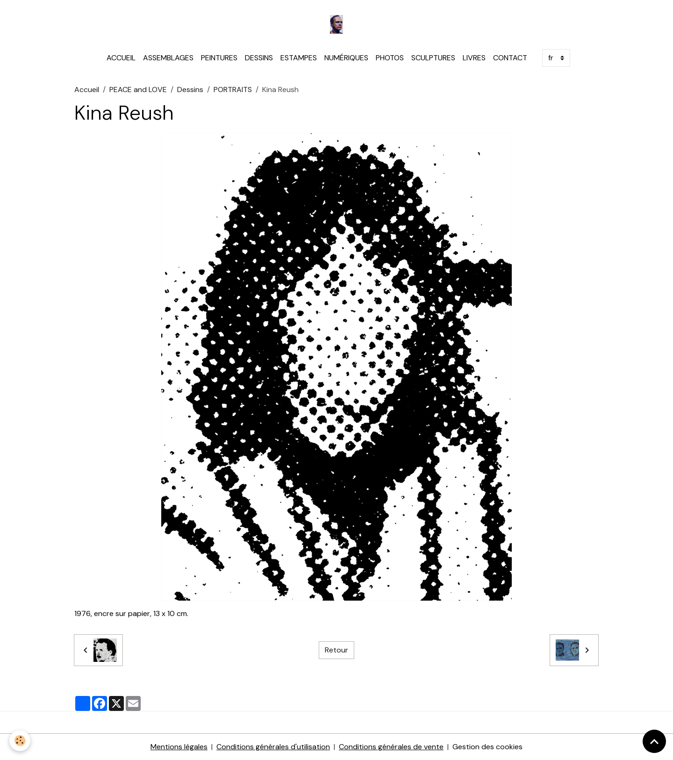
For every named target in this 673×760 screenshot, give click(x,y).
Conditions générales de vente (391, 747)
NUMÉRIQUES (346, 58)
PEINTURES (219, 58)
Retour (336, 650)
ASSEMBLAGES (168, 58)
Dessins (190, 89)
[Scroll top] (654, 741)
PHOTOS (390, 58)
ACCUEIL (121, 58)
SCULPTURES (433, 58)
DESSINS (259, 58)
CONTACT (510, 58)
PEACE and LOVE (138, 89)
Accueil (86, 89)
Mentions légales (179, 747)
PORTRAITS (233, 89)
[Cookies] (19, 740)
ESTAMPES (298, 58)
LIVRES (474, 58)
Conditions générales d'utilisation (273, 747)
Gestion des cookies (487, 747)
